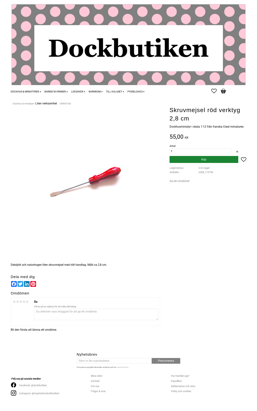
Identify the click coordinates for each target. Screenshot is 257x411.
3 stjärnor (20, 301)
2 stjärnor (17, 301)
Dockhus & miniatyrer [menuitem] (25, 91)
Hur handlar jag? (180, 375)
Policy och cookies (181, 391)
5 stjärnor (27, 301)
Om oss (95, 386)
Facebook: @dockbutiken (33, 385)
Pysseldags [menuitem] (135, 91)
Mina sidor (96, 375)
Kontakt (95, 381)
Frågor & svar (98, 391)
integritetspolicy (122, 367)
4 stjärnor (24, 301)
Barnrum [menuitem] (95, 91)
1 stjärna (14, 301)
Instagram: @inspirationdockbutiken (39, 393)
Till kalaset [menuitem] (114, 91)
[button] (215, 91)
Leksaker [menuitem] (77, 91)
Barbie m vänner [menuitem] (55, 91)
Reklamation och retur (183, 386)
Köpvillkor (176, 381)
